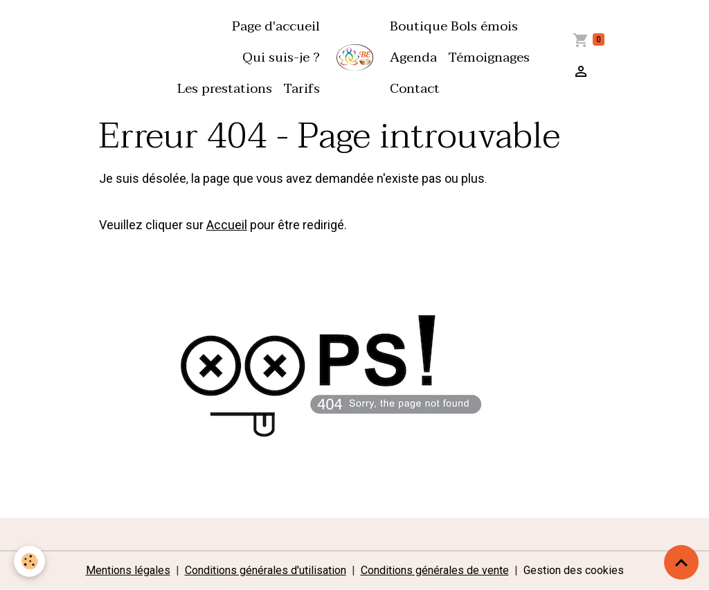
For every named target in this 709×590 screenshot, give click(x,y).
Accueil (226, 224)
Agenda (413, 57)
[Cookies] (29, 561)
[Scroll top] (681, 562)
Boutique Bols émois (454, 26)
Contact (415, 88)
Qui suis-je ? (281, 57)
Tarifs (301, 88)
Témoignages (489, 57)
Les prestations (224, 88)
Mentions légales (128, 570)
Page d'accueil (276, 26)
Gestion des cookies (573, 570)
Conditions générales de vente (435, 570)
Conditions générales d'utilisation (265, 570)
